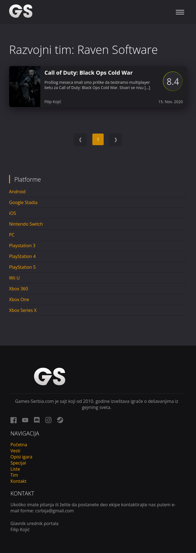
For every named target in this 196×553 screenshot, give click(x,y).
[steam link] (60, 420)
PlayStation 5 (22, 267)
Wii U (14, 278)
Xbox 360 (18, 289)
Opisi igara (21, 457)
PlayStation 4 (22, 256)
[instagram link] (48, 420)
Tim (14, 475)
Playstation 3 (22, 245)
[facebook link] (14, 420)
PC (12, 235)
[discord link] (37, 420)
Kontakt (19, 481)
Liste (15, 469)
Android (17, 192)
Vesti (15, 451)
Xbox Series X (23, 310)
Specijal (18, 463)
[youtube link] (25, 420)
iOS (12, 213)
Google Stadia (23, 202)
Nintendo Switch (26, 224)
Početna (19, 445)
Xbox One (19, 299)
